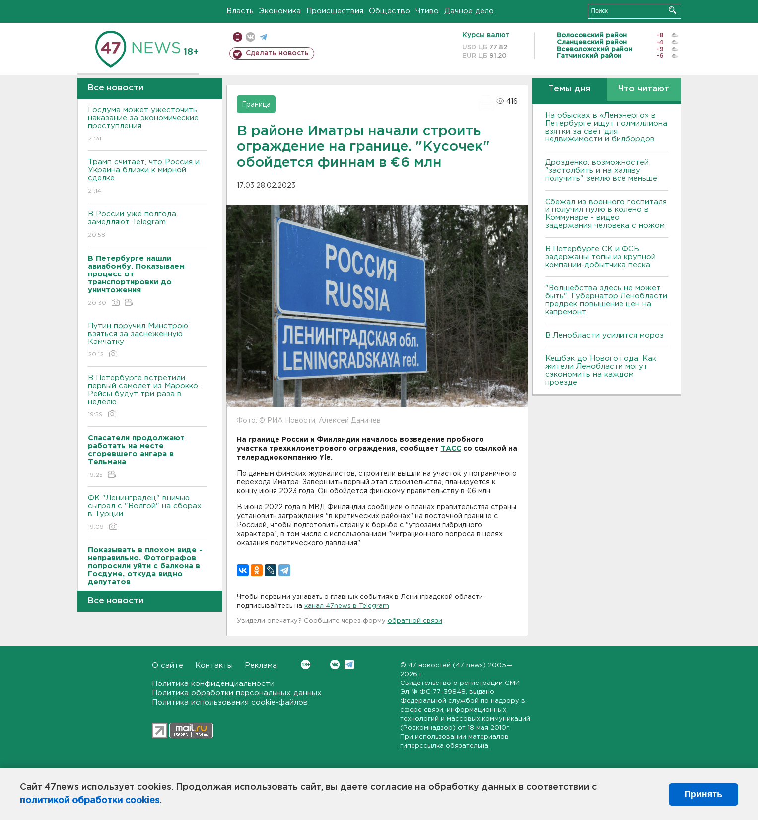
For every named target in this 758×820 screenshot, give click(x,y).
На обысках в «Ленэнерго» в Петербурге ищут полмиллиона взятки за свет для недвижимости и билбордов (606, 127)
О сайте (167, 665)
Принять (703, 794)
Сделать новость (277, 53)
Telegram (349, 664)
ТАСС (451, 449)
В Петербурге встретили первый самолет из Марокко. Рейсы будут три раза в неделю (147, 397)
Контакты (214, 665)
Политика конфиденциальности (213, 684)
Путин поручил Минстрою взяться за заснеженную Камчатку (147, 341)
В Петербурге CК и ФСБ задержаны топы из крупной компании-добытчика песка (600, 257)
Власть (240, 11)
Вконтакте (305, 664)
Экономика (280, 11)
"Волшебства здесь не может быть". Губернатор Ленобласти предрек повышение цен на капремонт (606, 300)
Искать (672, 10)
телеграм (263, 37)
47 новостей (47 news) (447, 665)
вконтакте (250, 37)
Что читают (643, 89)
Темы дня (569, 89)
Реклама (261, 665)
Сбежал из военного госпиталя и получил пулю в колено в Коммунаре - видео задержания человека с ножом (606, 214)
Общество (389, 11)
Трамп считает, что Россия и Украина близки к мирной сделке (147, 177)
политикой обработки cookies (89, 801)
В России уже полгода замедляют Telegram (147, 225)
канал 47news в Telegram (346, 606)
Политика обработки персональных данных (237, 693)
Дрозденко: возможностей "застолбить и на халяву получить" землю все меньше (601, 170)
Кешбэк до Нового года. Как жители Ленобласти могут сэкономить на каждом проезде (600, 370)
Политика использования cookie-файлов (230, 702)
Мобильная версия (237, 37)
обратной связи (415, 621)
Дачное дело (469, 11)
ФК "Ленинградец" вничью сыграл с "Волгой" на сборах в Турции (147, 513)
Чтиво (427, 11)
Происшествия (334, 11)
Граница (256, 105)
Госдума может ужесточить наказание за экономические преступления (147, 125)
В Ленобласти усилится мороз (604, 335)
